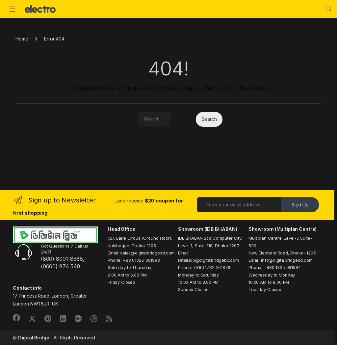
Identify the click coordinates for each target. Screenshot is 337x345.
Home (21, 38)
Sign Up (300, 204)
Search (328, 9)
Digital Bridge (33, 337)
